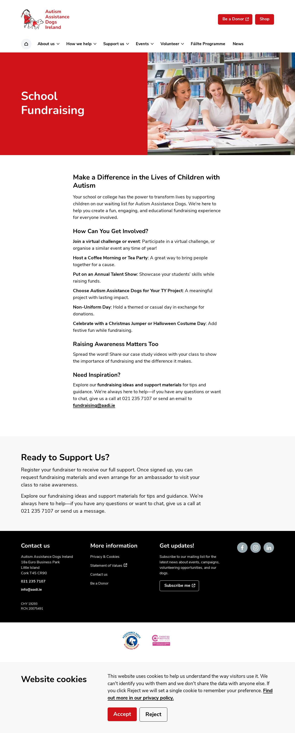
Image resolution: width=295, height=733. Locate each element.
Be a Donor (99, 583)
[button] (48, 44)
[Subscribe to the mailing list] (179, 585)
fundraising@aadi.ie (94, 405)
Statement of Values (108, 565)
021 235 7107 (33, 581)
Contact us (99, 574)
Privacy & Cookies (104, 557)
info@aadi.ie (31, 589)
